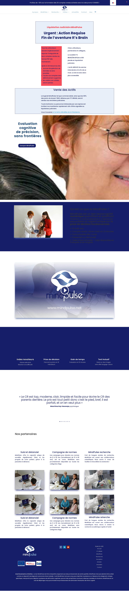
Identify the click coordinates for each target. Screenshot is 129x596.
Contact (84, 12)
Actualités (75, 12)
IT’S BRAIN (99, 556)
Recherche (55, 12)
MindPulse (44, 12)
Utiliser (65, 12)
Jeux (90, 12)
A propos (35, 12)
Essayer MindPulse (27, 151)
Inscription (99, 564)
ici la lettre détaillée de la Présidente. (66, 117)
